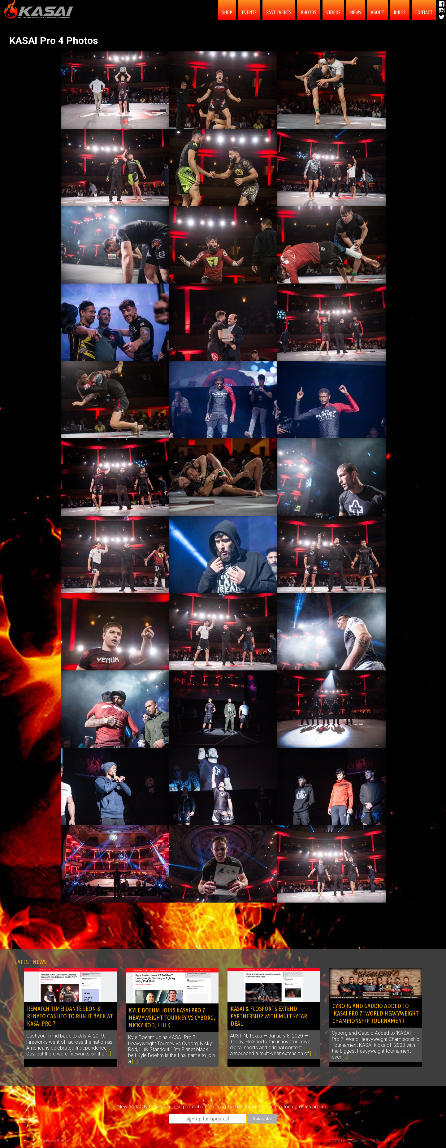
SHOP (227, 12)
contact (423, 12)
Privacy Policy (55, 1140)
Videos (333, 12)
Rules (400, 12)
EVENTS (249, 12)
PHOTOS (308, 12)
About (377, 12)
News (355, 12)
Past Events (278, 12)
